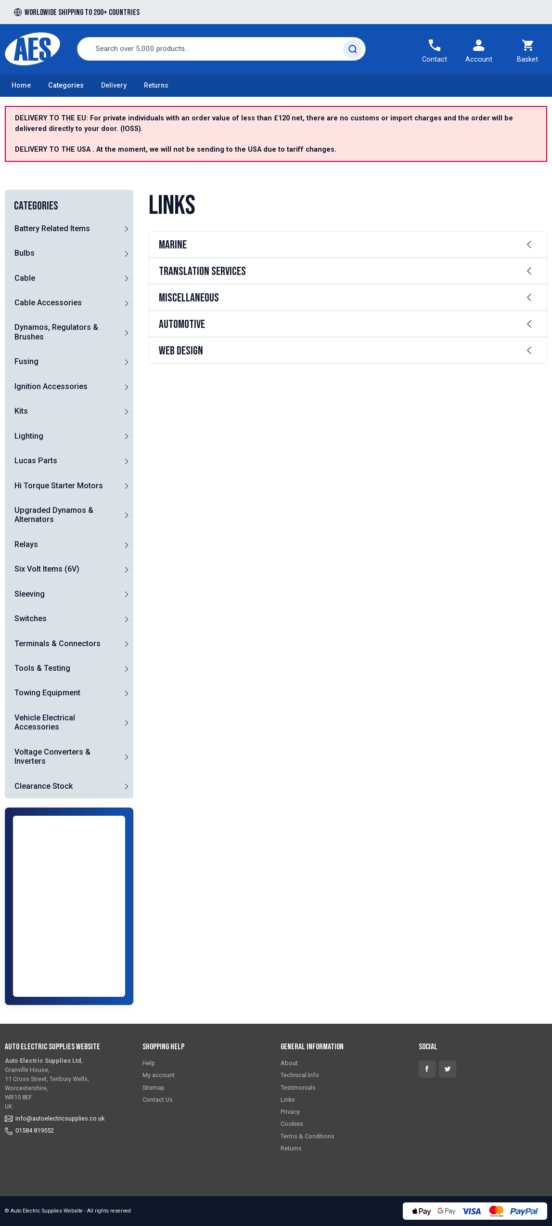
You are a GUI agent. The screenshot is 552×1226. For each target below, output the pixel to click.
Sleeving (29, 594)
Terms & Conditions (307, 1136)
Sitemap (153, 1087)
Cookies (292, 1123)
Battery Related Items (52, 228)
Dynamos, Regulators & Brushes (56, 332)
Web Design (181, 351)
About (289, 1063)
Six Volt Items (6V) (46, 569)
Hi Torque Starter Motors (58, 485)
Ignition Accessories (51, 386)
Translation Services (202, 271)
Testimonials (298, 1087)
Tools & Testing (42, 668)
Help (148, 1063)
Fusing (26, 361)
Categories (66, 85)
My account (158, 1075)
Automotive (182, 324)
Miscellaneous (189, 298)
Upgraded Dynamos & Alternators (53, 515)
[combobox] (221, 49)
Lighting (28, 436)
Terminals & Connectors (57, 643)
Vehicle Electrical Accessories (44, 722)
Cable (24, 278)
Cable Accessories (48, 302)
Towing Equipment (47, 692)
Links (288, 1099)
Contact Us (157, 1099)
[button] (126, 228)
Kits (21, 411)
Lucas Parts (35, 460)
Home (21, 85)
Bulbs (24, 253)
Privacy (290, 1111)
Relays (26, 544)
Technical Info (300, 1075)
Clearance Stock (43, 786)
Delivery (114, 85)
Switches (30, 618)
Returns (156, 85)
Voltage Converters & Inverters (52, 756)
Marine (173, 245)
